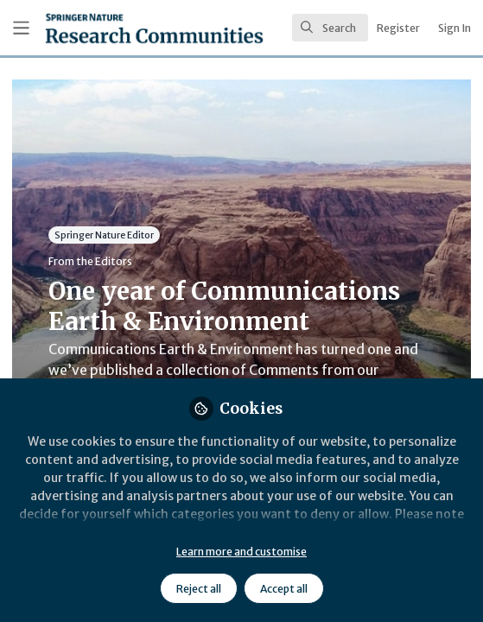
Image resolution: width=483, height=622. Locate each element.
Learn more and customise (241, 551)
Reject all (198, 588)
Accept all (284, 588)
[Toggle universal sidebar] (21, 28)
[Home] (108, 28)
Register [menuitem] (398, 28)
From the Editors (90, 261)
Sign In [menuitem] (454, 28)
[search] (330, 27)
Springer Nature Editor (104, 234)
